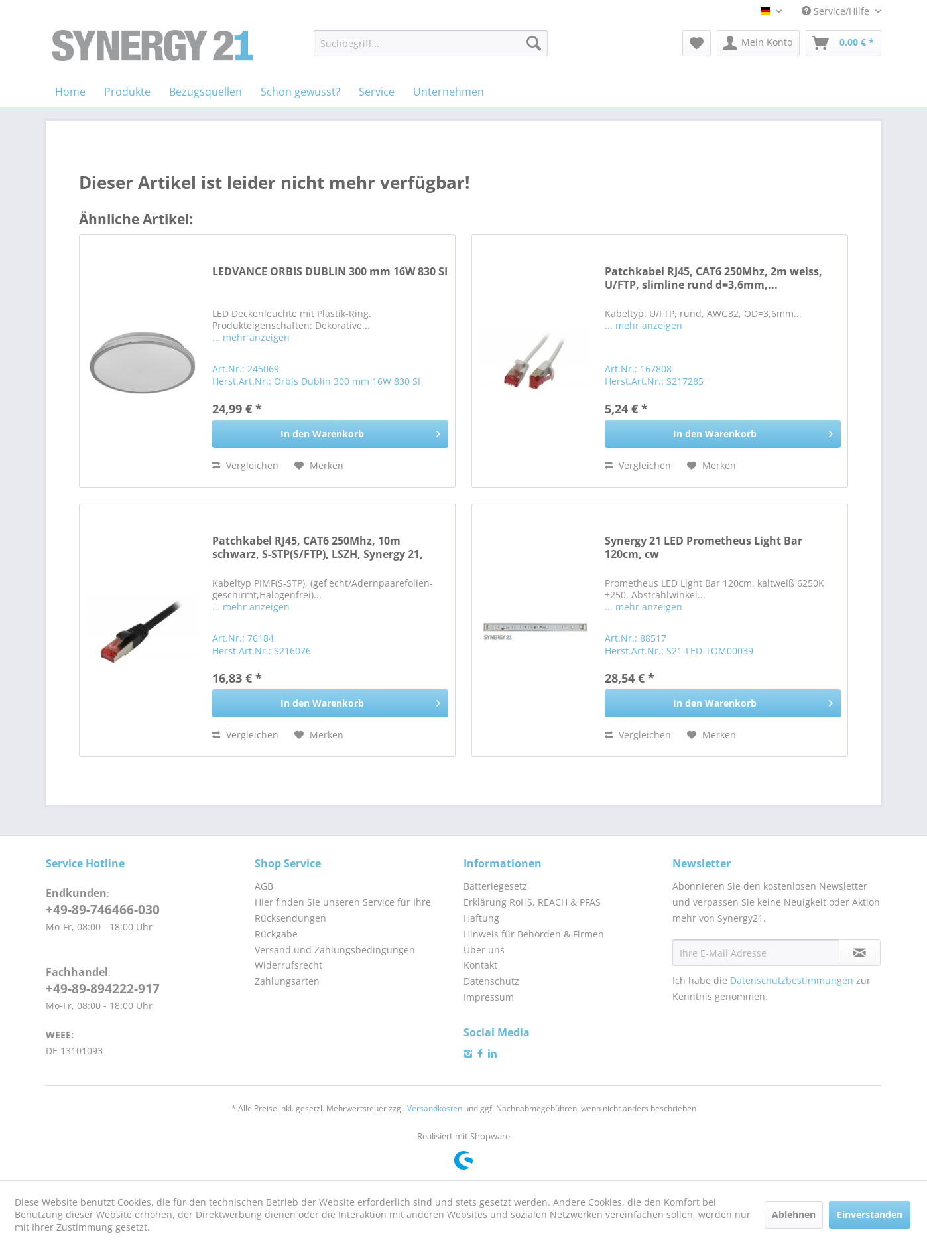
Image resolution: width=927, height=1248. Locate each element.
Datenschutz (491, 981)
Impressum (489, 997)
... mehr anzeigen (251, 337)
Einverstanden (869, 1214)
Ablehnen (794, 1214)
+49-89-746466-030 (103, 909)
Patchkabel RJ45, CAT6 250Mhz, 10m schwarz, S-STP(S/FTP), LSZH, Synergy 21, (317, 547)
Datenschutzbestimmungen (791, 980)
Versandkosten (434, 1108)
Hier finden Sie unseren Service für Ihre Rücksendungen (343, 910)
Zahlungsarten (287, 981)
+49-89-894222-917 (103, 988)
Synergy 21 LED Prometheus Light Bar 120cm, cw (703, 547)
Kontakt (480, 965)
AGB (264, 886)
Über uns (484, 949)
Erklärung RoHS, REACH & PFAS (532, 902)
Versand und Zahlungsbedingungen (335, 949)
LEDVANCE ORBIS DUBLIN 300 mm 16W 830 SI (330, 272)
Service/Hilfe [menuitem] (837, 11)
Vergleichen (245, 465)
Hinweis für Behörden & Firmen (534, 934)
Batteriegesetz (495, 886)
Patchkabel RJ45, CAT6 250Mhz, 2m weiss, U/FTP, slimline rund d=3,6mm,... (713, 278)
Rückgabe (276, 934)
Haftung (481, 918)
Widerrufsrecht (288, 965)
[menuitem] (431, 43)
